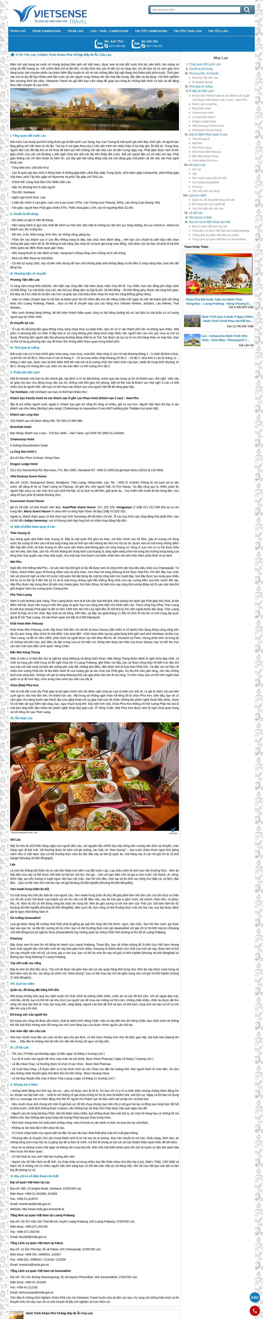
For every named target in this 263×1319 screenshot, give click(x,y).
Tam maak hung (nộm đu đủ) (209, 177)
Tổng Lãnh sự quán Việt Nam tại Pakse (215, 235)
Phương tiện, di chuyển (204, 73)
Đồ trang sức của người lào (208, 204)
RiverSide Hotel (201, 108)
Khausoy (197, 186)
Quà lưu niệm (197, 195)
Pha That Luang (201, 147)
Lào (25, 141)
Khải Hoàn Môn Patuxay (206, 151)
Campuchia (150, 172)
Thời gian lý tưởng (200, 86)
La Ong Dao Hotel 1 (204, 117)
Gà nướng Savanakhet (205, 182)
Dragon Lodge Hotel (204, 121)
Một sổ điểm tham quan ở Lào (208, 134)
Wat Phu (197, 143)
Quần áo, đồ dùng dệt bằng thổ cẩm (213, 199)
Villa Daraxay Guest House (208, 125)
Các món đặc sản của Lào (207, 208)
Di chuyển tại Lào (202, 82)
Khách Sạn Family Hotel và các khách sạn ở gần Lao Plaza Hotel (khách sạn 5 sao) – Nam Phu (221, 97)
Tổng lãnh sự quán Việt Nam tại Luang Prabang (220, 230)
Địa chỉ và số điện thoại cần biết (209, 222)
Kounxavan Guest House (207, 130)
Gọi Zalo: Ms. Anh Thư (99, 44)
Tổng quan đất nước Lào (205, 64)
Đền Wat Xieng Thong (205, 156)
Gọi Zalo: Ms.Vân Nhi (136, 44)
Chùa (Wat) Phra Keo (205, 160)
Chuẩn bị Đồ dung (200, 68)
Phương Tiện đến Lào (205, 77)
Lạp (194, 173)
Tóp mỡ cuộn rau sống (205, 190)
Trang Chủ (60, 13)
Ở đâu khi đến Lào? (201, 91)
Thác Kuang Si (201, 138)
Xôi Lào (196, 169)
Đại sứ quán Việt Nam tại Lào (209, 226)
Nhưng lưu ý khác (200, 217)
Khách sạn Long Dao (204, 104)
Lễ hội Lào (196, 212)
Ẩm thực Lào (197, 165)
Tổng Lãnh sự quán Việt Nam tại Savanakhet (219, 239)
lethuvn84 (106, 46)
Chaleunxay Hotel (202, 112)
